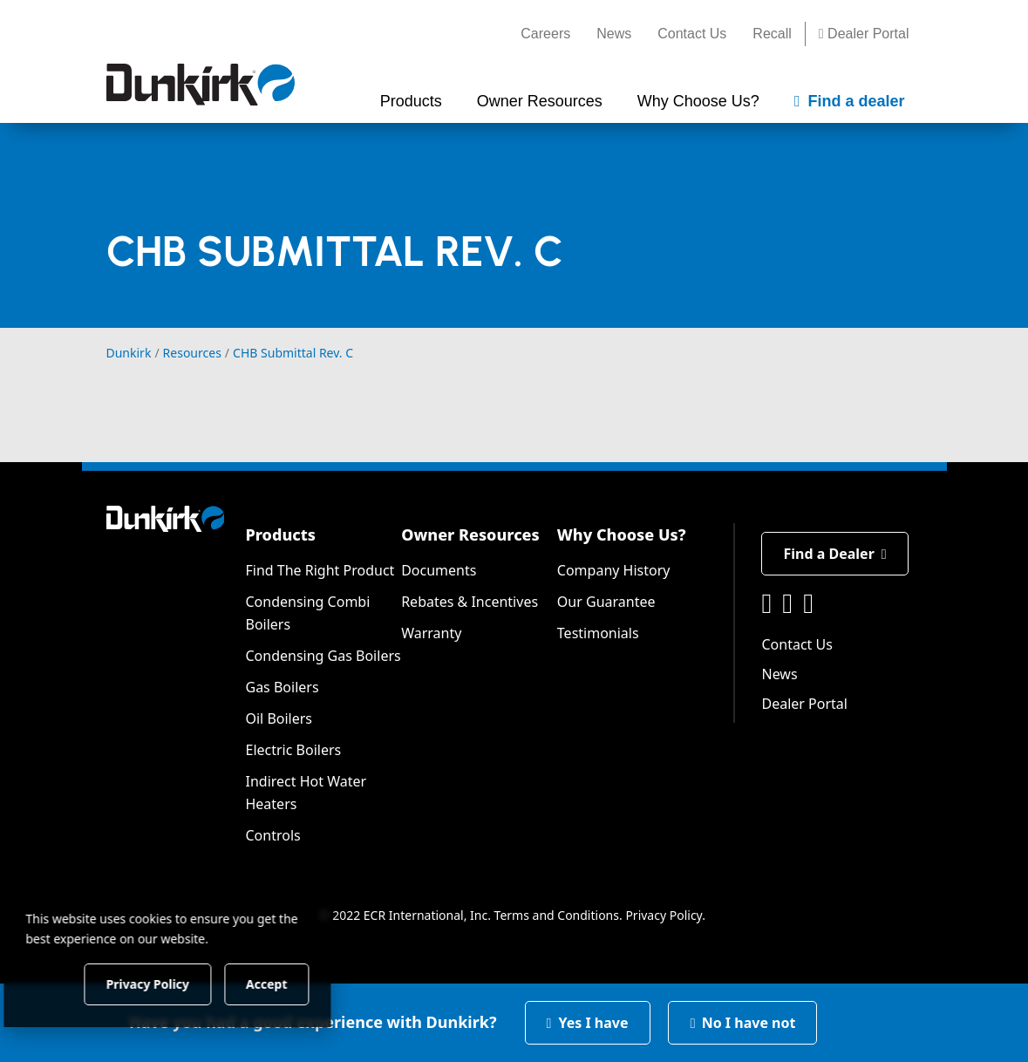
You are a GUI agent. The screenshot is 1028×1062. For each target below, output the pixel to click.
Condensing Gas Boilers (322, 655)
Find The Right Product (319, 570)
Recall (771, 33)
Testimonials (598, 633)
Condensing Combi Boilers (307, 613)
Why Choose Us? (621, 534)
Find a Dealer (834, 553)
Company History (614, 570)
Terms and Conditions (556, 915)
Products (280, 534)
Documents (438, 570)
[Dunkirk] (200, 84)
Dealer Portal (864, 33)
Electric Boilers (293, 749)
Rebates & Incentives (469, 601)
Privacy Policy (663, 915)
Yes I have (588, 1022)
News (613, 33)
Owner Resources (470, 534)
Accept (297, 983)
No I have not (743, 1022)
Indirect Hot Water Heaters (305, 793)
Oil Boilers (278, 718)
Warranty (431, 633)
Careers (545, 33)
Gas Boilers (281, 687)
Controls (272, 835)
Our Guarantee (606, 601)
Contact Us (691, 33)
